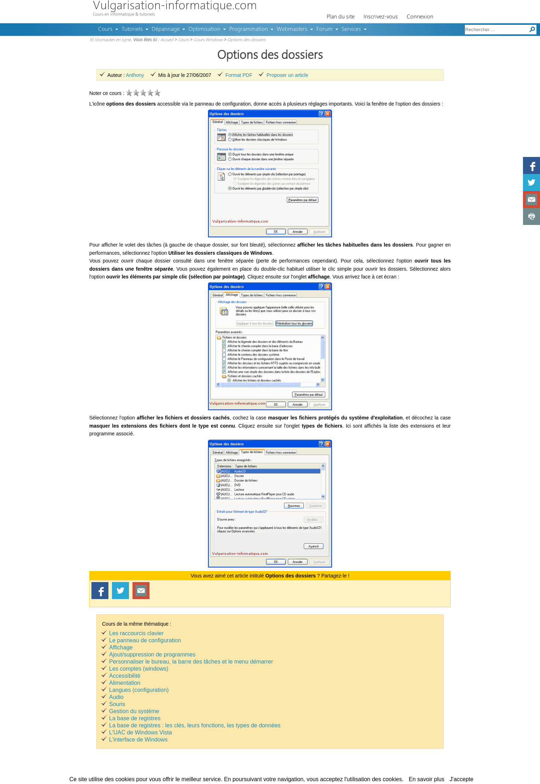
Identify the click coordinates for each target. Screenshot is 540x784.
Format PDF (238, 75)
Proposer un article (287, 75)
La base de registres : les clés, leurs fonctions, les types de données (195, 725)
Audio (116, 697)
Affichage (121, 647)
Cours (105, 29)
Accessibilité (124, 676)
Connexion (420, 17)
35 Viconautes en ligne (110, 40)
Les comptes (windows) (138, 669)
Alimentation (124, 683)
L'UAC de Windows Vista (140, 732)
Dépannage (166, 29)
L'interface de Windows (138, 740)
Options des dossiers (246, 40)
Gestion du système (134, 711)
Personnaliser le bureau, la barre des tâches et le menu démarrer (191, 662)
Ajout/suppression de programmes (152, 655)
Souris (117, 704)
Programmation (248, 29)
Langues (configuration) (139, 690)
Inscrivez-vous (381, 17)
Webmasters (292, 29)
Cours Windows (208, 40)
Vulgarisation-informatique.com (175, 6)
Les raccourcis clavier (136, 633)
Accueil (167, 40)
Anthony (135, 75)
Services (351, 29)
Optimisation (204, 29)
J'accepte (461, 779)
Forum (324, 29)
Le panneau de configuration (145, 640)
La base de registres (135, 718)
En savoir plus (427, 779)
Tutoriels (132, 29)
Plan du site (341, 17)
